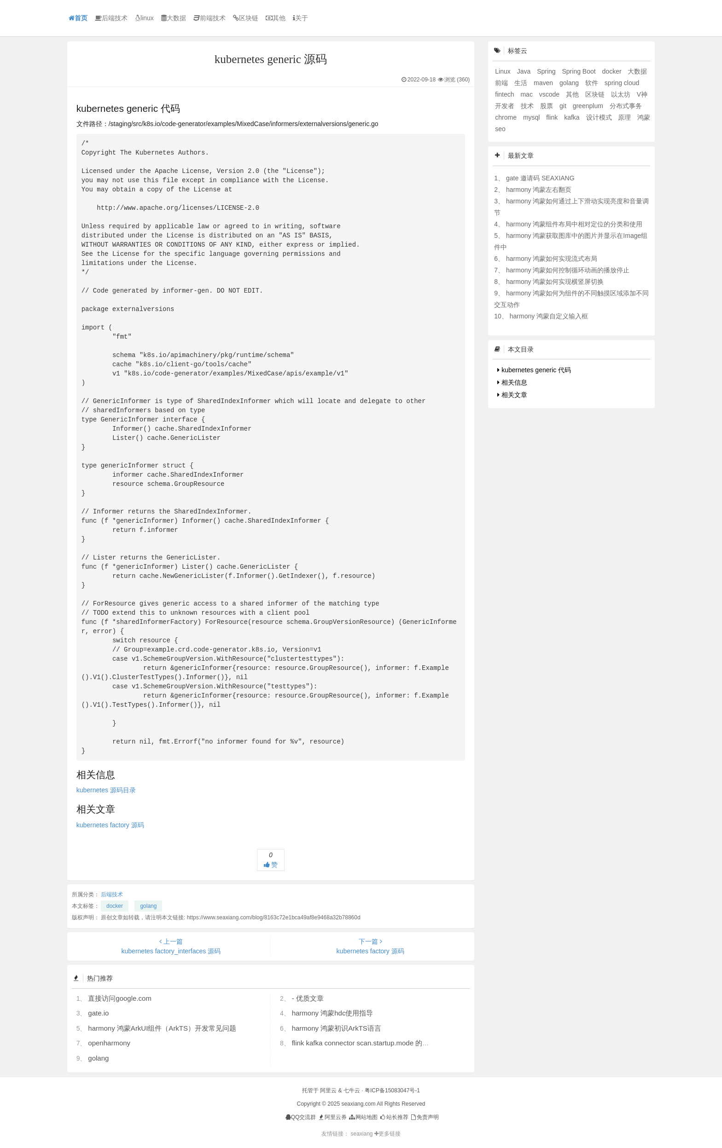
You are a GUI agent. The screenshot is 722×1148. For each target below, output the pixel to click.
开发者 (505, 106)
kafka (572, 117)
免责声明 (424, 1117)
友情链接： (335, 1134)
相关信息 (512, 382)
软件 (592, 83)
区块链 (245, 18)
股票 (547, 106)
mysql (532, 117)
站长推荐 (393, 1117)
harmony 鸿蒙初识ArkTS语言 (336, 1028)
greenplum (589, 106)
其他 (275, 18)
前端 (502, 83)
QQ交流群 (300, 1117)
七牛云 (352, 1090)
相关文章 (512, 394)
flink (552, 117)
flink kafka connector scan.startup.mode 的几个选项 (371, 1043)
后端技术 (111, 18)
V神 (642, 94)
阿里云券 (332, 1117)
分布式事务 (626, 106)
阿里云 (328, 1090)
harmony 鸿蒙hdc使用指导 (332, 1013)
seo (500, 129)
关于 (300, 18)
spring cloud (622, 83)
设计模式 (600, 117)
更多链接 (387, 1134)
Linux (503, 71)
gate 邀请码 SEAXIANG (540, 178)
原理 (625, 117)
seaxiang (362, 1134)
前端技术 (209, 18)
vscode (550, 94)
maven (544, 83)
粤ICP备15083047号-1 (392, 1090)
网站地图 (362, 1117)
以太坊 (621, 94)
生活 (521, 83)
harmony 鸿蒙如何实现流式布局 (551, 258)
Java (524, 71)
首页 (78, 18)
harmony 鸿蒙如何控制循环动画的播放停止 (567, 270)
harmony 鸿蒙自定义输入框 (549, 316)
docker (114, 906)
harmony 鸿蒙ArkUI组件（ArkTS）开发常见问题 (162, 1028)
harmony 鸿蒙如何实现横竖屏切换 (555, 281)
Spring (547, 71)
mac (527, 94)
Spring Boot (580, 71)
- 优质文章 (308, 998)
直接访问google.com (119, 998)
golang (148, 906)
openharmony (109, 1043)
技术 (528, 106)
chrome (506, 117)
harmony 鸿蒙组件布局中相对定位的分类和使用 (574, 224)
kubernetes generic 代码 (534, 370)
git (563, 106)
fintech (505, 94)
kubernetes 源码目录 (106, 790)
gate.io (98, 1013)
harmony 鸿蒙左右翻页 (538, 189)
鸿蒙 (643, 117)
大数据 (173, 18)
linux (144, 18)
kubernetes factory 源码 (110, 825)
